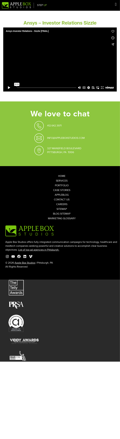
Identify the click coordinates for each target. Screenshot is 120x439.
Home (61, 176)
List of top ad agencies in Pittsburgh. (38, 249)
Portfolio (62, 185)
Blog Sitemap (61, 213)
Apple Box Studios (25, 262)
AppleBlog (62, 195)
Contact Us (61, 199)
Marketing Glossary (62, 218)
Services (62, 180)
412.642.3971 (54, 125)
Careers (61, 204)
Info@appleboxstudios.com (66, 138)
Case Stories (61, 190)
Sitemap (62, 209)
